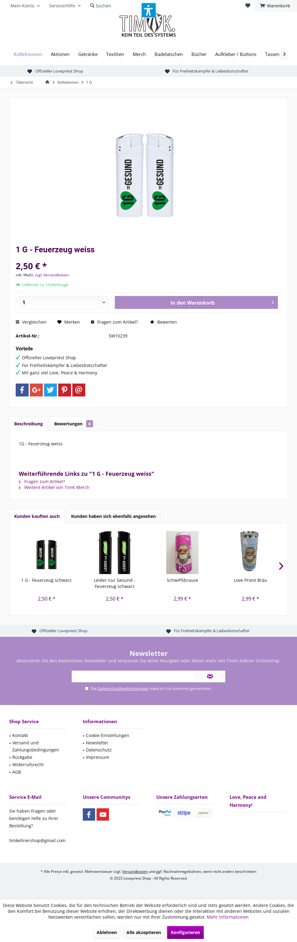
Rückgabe (22, 757)
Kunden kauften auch (37, 516)
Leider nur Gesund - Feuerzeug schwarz (114, 583)
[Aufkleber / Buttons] (236, 54)
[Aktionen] (60, 54)
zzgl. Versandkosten (52, 275)
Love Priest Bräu (250, 580)
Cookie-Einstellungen (107, 735)
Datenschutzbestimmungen (123, 688)
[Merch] (139, 54)
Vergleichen (31, 322)
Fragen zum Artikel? (114, 322)
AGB (16, 772)
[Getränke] (88, 54)
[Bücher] (199, 54)
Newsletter (97, 743)
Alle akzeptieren (143, 932)
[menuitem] (276, 6)
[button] (149, 10)
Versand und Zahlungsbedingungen (35, 746)
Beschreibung (28, 424)
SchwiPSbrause (182, 580)
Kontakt (20, 735)
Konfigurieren (185, 932)
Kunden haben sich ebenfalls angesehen (113, 516)
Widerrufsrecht (28, 764)
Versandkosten (135, 871)
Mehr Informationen (228, 917)
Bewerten (163, 322)
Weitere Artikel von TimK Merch (54, 487)
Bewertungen (73, 423)
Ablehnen (107, 932)
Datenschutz (99, 750)
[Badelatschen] (168, 54)
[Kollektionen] (27, 54)
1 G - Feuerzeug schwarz (46, 580)
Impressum (97, 757)
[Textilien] (115, 54)
